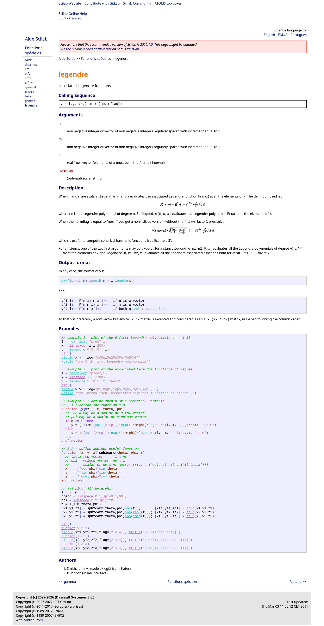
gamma (30, 101)
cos (182, 425)
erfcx (28, 78)
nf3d (190, 508)
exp (124, 425)
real (137, 512)
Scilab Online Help (73, 13)
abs (128, 508)
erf (27, 69)
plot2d (67, 358)
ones (85, 477)
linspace (77, 346)
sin (102, 469)
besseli (29, 92)
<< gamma (67, 581)
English (269, 34)
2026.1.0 (146, 44)
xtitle (67, 362)
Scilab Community (137, 3)
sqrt (99, 425)
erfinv (29, 83)
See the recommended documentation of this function (99, 49)
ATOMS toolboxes (168, 3)
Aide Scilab (36, 39)
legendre (31, 105)
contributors (33, 620)
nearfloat (78, 342)
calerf (28, 60)
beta (28, 96)
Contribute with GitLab (102, 3)
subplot (68, 528)
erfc (27, 73)
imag (137, 516)
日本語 (283, 34)
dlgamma (31, 64)
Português (299, 34)
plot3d (67, 532)
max (64, 281)
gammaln (31, 87)
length (75, 281)
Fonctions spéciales (33, 50)
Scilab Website (70, 3)
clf (64, 353)
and (136, 309)
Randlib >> (298, 581)
